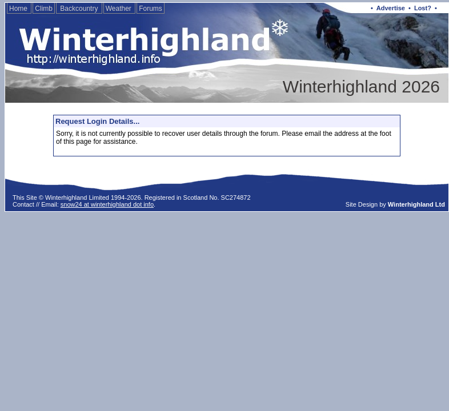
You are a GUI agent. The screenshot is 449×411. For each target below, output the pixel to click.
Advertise (390, 8)
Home (19, 9)
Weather (119, 9)
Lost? (422, 8)
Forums (150, 9)
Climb (44, 9)
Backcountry (79, 9)
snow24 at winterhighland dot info (107, 204)
